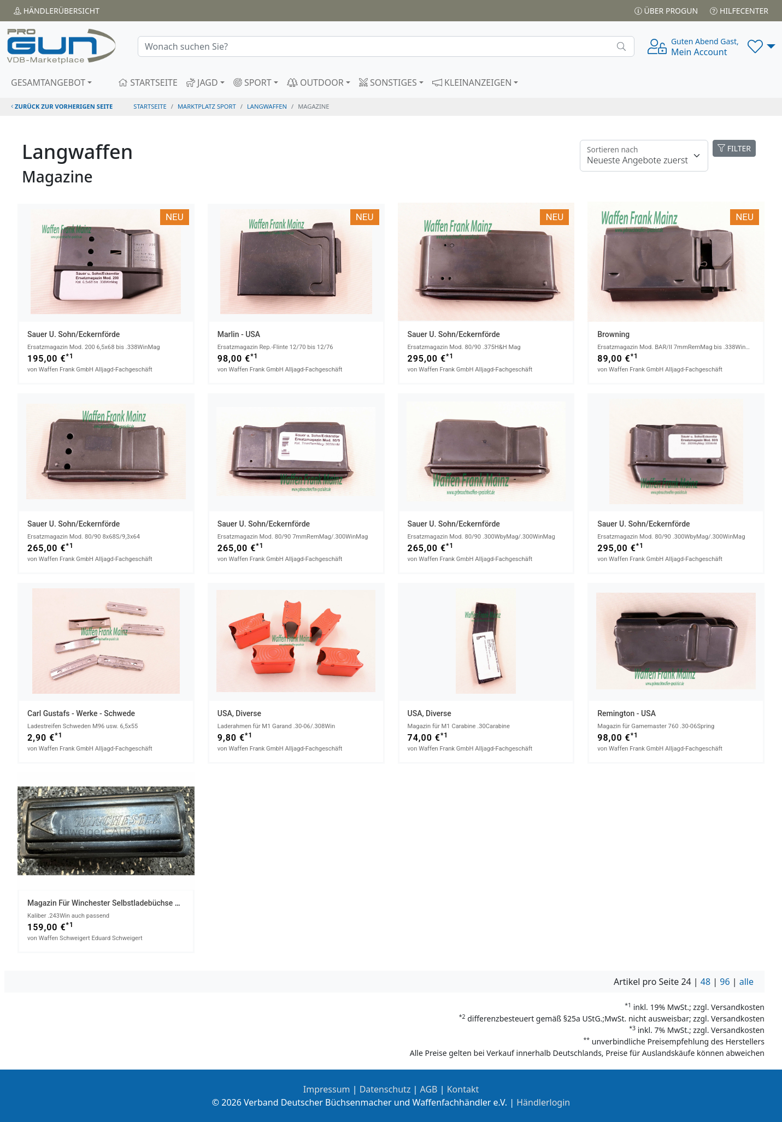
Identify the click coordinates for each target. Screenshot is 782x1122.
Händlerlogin (543, 1102)
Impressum (326, 1089)
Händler (56, 10)
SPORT (252, 82)
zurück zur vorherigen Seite (62, 106)
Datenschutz (385, 1089)
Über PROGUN (666, 10)
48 (705, 982)
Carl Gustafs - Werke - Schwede (81, 713)
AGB (429, 1089)
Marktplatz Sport (207, 106)
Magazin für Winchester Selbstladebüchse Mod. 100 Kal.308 (131, 903)
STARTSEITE (148, 82)
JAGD (202, 82)
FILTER (734, 148)
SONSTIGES (388, 82)
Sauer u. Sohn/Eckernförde (73, 334)
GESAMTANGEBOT (48, 82)
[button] (761, 46)
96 (725, 982)
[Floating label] (644, 156)
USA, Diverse (239, 713)
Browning (613, 334)
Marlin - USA (238, 334)
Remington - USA (626, 713)
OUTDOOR (315, 82)
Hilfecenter (739, 10)
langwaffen (267, 106)
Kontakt (463, 1089)
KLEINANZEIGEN (472, 82)
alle (746, 982)
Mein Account (705, 47)
